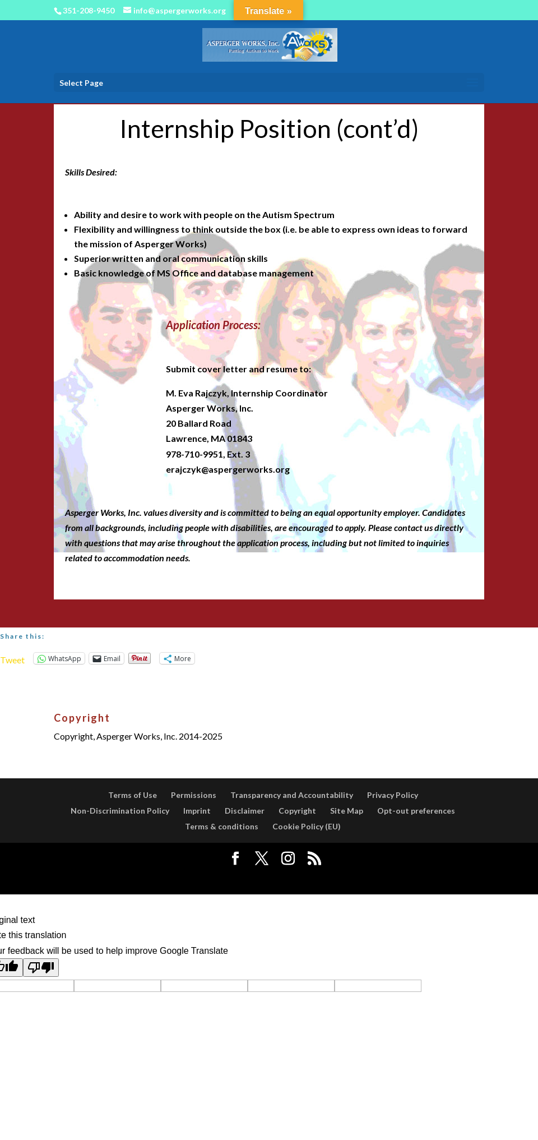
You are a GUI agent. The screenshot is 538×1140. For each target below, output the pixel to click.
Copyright (297, 810)
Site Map (346, 810)
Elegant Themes (243, 878)
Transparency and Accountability (291, 795)
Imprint (197, 810)
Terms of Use (132, 795)
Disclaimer (245, 810)
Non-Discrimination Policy (120, 810)
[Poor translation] (41, 967)
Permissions (193, 795)
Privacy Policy (392, 795)
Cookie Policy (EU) (306, 826)
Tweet (12, 658)
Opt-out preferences (416, 810)
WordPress (355, 878)
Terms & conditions (221, 826)
